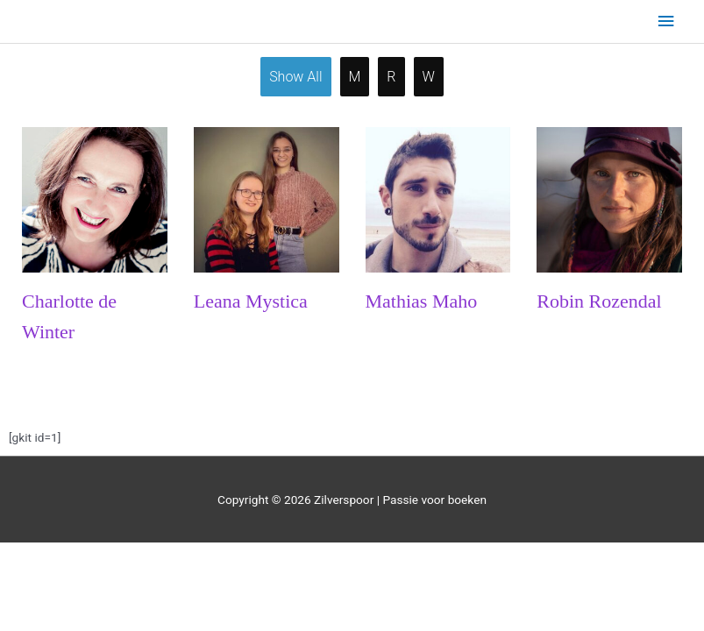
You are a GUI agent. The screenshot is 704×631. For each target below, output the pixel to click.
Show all (295, 76)
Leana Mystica (251, 301)
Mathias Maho (422, 301)
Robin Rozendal (599, 301)
